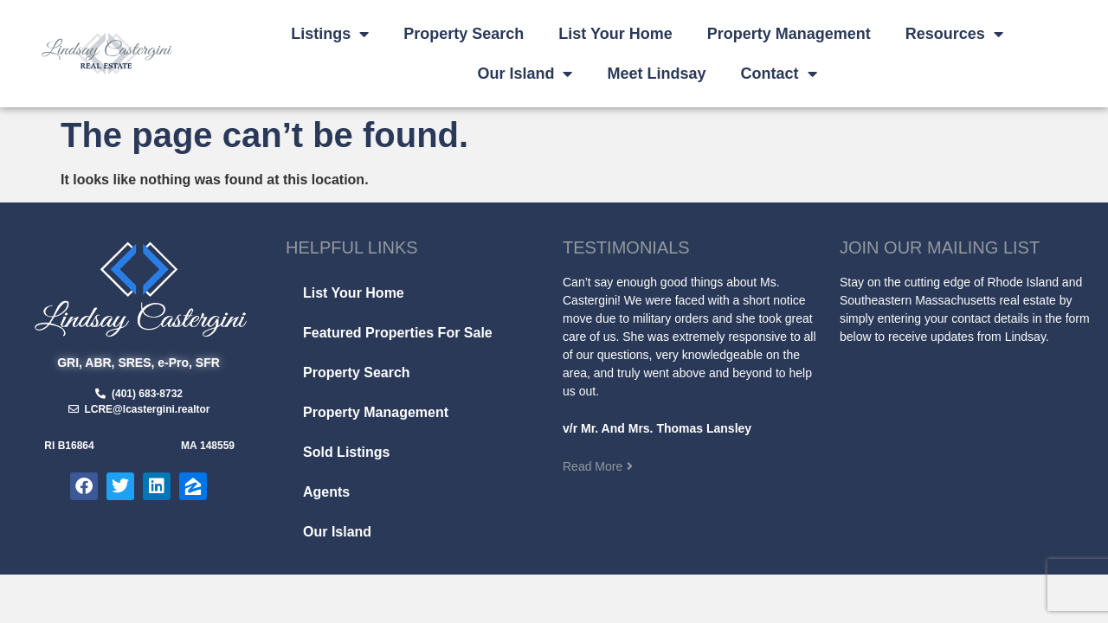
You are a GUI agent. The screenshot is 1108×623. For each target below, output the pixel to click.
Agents (326, 492)
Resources (954, 33)
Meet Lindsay (656, 73)
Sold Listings (346, 452)
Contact (779, 73)
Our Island (524, 73)
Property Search (463, 33)
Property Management (789, 33)
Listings (330, 33)
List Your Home (615, 33)
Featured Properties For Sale (398, 332)
